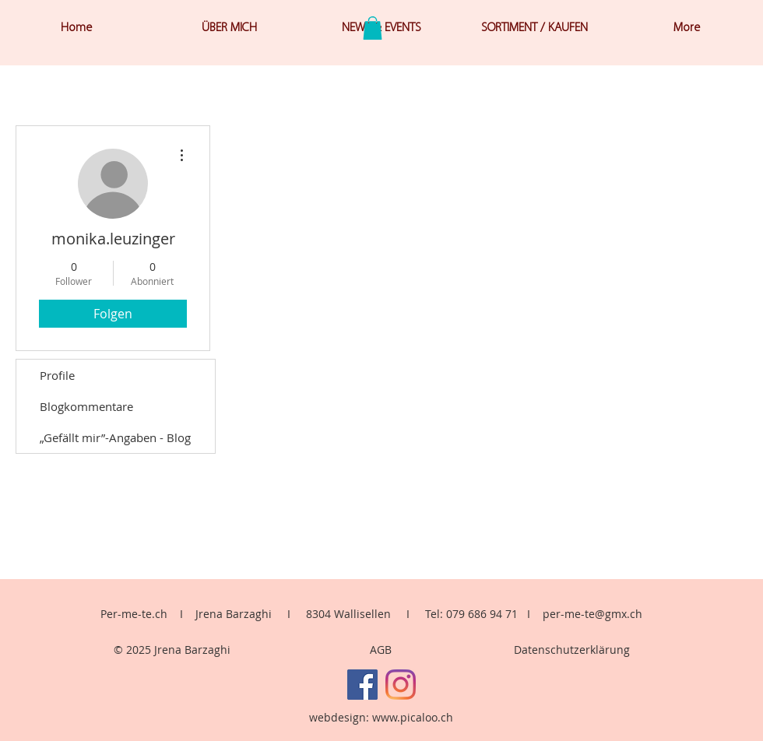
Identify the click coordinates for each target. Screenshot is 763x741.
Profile (57, 375)
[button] (372, 28)
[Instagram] (400, 684)
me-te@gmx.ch (603, 613)
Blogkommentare (86, 406)
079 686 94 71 (482, 613)
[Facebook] (362, 684)
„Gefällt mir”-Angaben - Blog (115, 437)
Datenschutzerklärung (572, 649)
